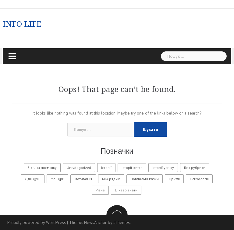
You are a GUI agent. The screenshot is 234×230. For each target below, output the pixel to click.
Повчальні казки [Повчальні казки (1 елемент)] (144, 179)
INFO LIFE (22, 24)
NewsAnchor (95, 222)
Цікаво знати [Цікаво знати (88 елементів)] (126, 190)
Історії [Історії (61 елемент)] (106, 167)
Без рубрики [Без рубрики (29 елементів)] (194, 167)
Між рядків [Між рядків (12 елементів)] (111, 179)
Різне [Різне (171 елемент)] (100, 190)
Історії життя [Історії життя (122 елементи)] (132, 167)
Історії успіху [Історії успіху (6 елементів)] (163, 167)
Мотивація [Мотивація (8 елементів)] (83, 179)
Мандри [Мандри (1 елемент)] (57, 179)
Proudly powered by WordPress (36, 222)
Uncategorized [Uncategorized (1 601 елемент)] (79, 167)
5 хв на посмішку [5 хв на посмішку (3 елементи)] (42, 167)
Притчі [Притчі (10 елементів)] (174, 179)
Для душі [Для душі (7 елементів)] (33, 179)
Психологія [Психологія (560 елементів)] (199, 179)
